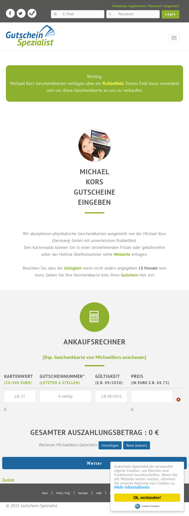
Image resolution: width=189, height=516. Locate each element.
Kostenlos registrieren (129, 6)
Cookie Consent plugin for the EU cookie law (147, 506)
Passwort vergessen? (163, 6)
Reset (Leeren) (136, 445)
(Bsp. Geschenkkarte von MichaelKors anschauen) (94, 357)
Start (45, 493)
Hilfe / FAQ (63, 493)
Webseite (122, 254)
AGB (98, 493)
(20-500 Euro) (18, 382)
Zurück (8, 480)
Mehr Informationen (132, 487)
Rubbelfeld (113, 83)
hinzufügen (110, 445)
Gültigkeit (73, 268)
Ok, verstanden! (147, 497)
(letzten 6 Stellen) (60, 382)
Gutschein (129, 275)
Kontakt (83, 493)
